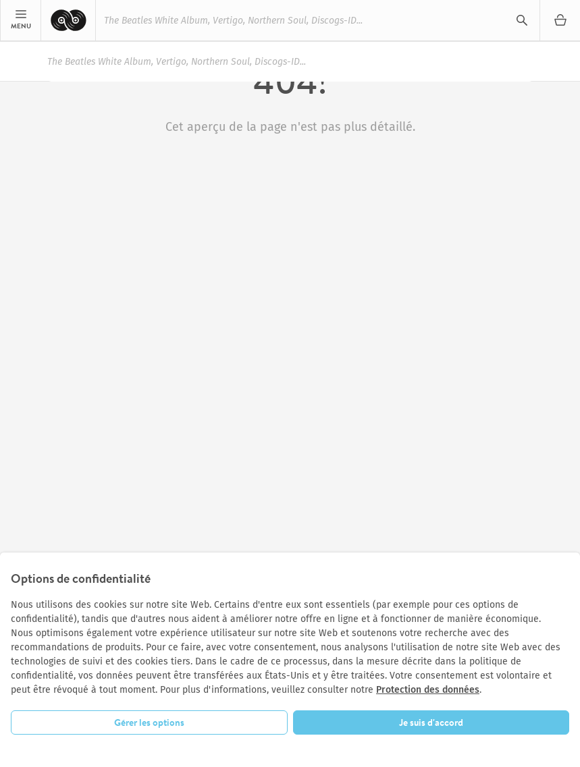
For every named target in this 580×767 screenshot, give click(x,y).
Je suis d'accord (431, 722)
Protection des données (427, 689)
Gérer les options (149, 722)
